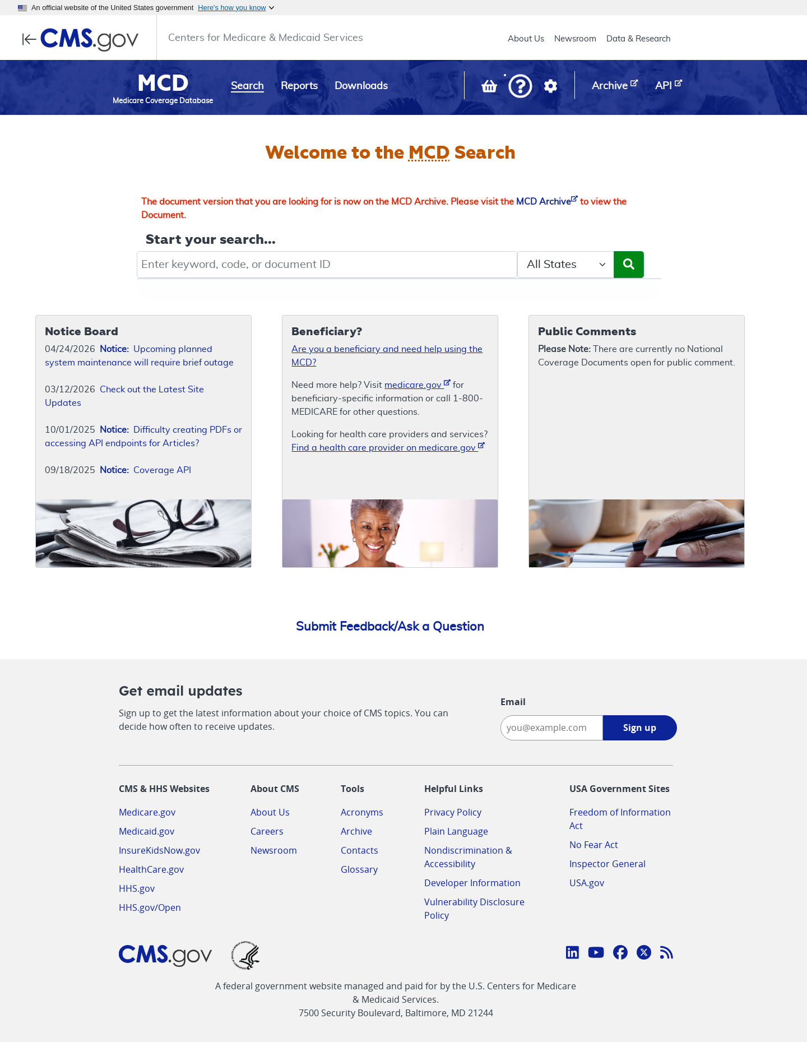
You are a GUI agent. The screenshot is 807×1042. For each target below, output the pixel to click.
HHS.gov (137, 888)
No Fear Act (593, 845)
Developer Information (472, 883)
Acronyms (362, 812)
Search (247, 86)
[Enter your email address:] (551, 727)
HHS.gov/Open (150, 907)
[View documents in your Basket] (490, 88)
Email (513, 702)
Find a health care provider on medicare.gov (388, 447)
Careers (267, 831)
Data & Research (638, 39)
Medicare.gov (147, 812)
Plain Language (456, 831)
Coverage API (145, 470)
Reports (299, 86)
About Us (526, 39)
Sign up (639, 727)
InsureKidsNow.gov (159, 850)
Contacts (359, 850)
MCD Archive (547, 201)
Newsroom (575, 39)
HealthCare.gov (151, 869)
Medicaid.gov (146, 831)
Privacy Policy (452, 812)
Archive (356, 831)
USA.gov (586, 883)
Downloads (361, 86)
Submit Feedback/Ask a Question (390, 626)
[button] (520, 87)
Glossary (359, 869)
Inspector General (607, 864)
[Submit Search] (629, 264)
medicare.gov (417, 384)
